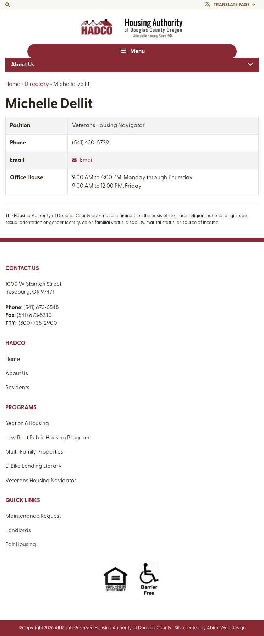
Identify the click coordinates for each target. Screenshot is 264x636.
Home (12, 84)
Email (83, 160)
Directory (36, 84)
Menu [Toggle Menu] (131, 51)
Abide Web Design (226, 628)
